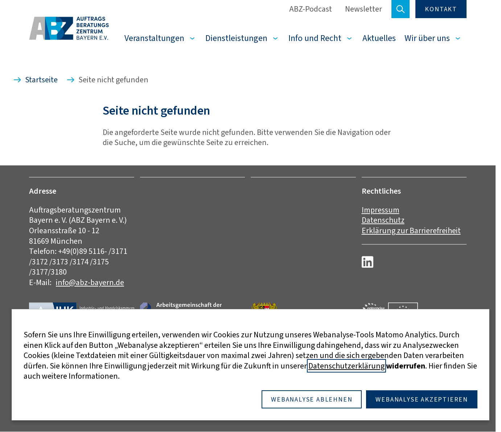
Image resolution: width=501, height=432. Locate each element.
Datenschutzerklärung (346, 366)
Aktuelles (379, 38)
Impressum (380, 210)
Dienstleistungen (236, 38)
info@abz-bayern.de (90, 282)
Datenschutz (383, 220)
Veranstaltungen (154, 38)
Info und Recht (314, 38)
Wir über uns (427, 38)
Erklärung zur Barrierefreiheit (411, 230)
